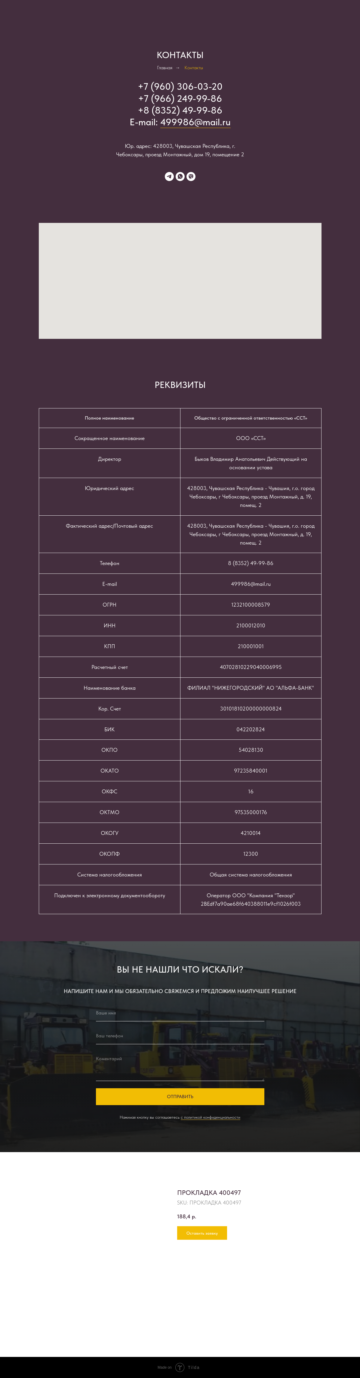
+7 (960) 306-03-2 (177, 86)
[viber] (190, 176)
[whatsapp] (180, 176)
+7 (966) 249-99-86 (180, 98)
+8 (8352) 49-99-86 (180, 110)
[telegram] (169, 176)
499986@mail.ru (195, 122)
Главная (164, 67)
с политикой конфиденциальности (210, 1117)
